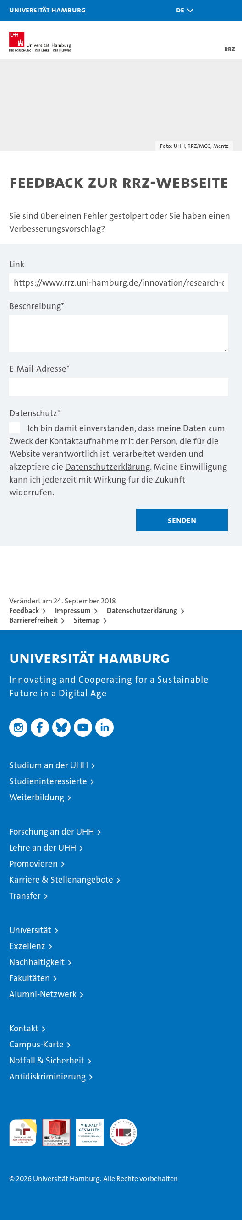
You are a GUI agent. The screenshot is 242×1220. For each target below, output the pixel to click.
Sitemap (87, 620)
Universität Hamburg (47, 10)
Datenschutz (34, 413)
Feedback (24, 610)
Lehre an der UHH (42, 847)
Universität (30, 930)
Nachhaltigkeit (37, 962)
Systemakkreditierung (123, 1123)
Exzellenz (27, 946)
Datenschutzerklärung (107, 466)
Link (16, 264)
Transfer (25, 895)
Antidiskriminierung (47, 1076)
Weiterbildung (36, 797)
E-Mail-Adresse (39, 368)
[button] (182, 10)
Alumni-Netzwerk (43, 994)
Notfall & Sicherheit (46, 1060)
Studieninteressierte (48, 781)
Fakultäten (29, 978)
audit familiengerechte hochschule (23, 1132)
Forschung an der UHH (51, 831)
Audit (51, 1123)
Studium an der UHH (48, 765)
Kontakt (23, 1028)
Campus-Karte (36, 1044)
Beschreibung (36, 306)
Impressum (73, 610)
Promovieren (33, 863)
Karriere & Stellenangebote (61, 879)
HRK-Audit (85, 1128)
